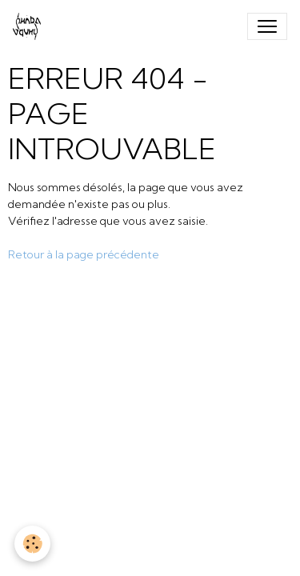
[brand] (30, 26)
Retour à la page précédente (83, 254)
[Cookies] (32, 544)
